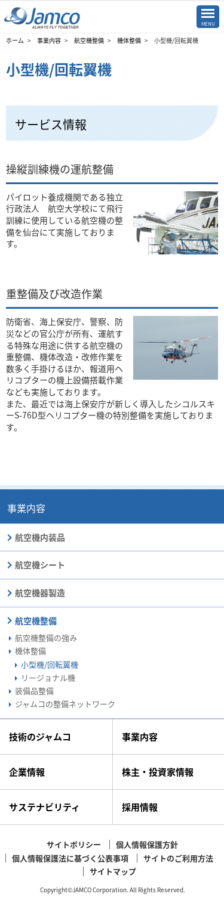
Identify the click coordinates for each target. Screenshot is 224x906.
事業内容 (49, 40)
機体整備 (129, 40)
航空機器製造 (40, 592)
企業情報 (27, 771)
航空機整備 (89, 40)
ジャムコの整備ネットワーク (65, 703)
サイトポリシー (74, 844)
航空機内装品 (40, 537)
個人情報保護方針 (147, 844)
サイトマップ (113, 871)
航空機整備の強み (46, 637)
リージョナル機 (48, 677)
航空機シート (40, 564)
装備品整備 (34, 690)
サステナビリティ (44, 807)
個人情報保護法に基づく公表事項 (70, 858)
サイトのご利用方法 (178, 858)
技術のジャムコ (40, 736)
